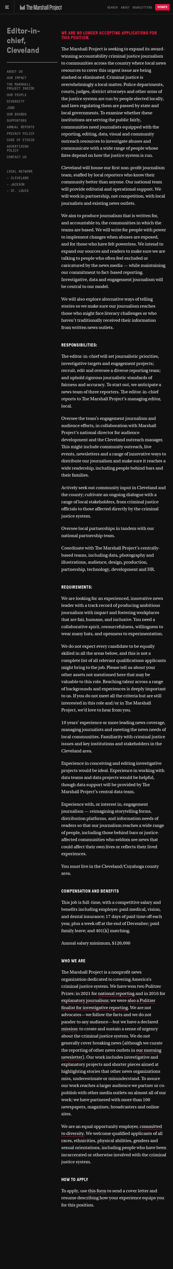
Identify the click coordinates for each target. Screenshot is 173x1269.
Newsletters (142, 7)
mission (69, 1029)
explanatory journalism (84, 1000)
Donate (162, 7)
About (125, 7)
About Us (15, 71)
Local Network (19, 171)
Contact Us (17, 156)
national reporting (116, 993)
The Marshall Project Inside (20, 86)
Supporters (17, 120)
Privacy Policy (20, 133)
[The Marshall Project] (39, 7)
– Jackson (16, 184)
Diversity (16, 101)
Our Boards (17, 114)
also (131, 1000)
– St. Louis (18, 190)
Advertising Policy (18, 148)
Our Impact (17, 77)
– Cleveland (18, 177)
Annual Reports (20, 126)
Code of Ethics (20, 139)
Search (112, 7)
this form (97, 1191)
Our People (17, 94)
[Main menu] (7, 7)
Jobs (11, 107)
